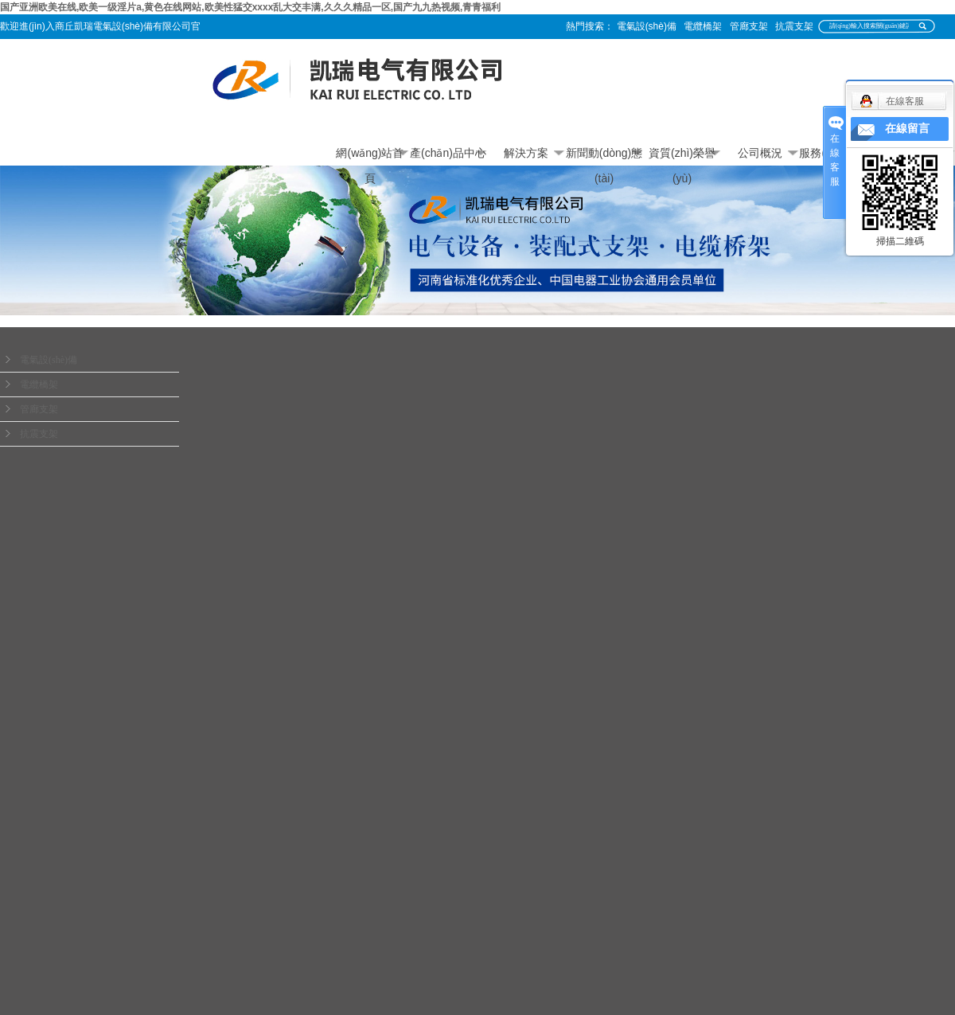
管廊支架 (749, 26)
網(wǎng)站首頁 (369, 156)
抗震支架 (794, 26)
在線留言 (907, 129)
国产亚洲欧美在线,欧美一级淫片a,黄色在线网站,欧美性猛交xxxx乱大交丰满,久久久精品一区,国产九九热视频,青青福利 (250, 7)
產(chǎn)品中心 (448, 152)
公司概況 (760, 152)
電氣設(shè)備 (646, 26)
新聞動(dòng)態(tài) (604, 156)
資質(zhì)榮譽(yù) (682, 156)
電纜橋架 (703, 26)
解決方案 (526, 152)
